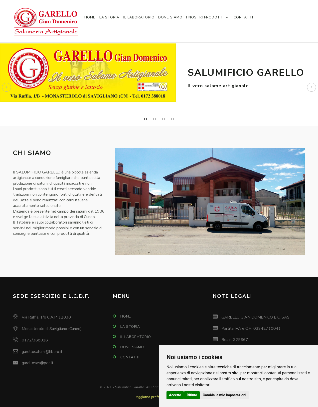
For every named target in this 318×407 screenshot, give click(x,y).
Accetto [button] (175, 395)
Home (89, 17)
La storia (109, 17)
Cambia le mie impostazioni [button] (224, 395)
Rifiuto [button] (192, 395)
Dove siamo (170, 17)
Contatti (243, 17)
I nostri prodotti (204, 17)
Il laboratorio (139, 17)
